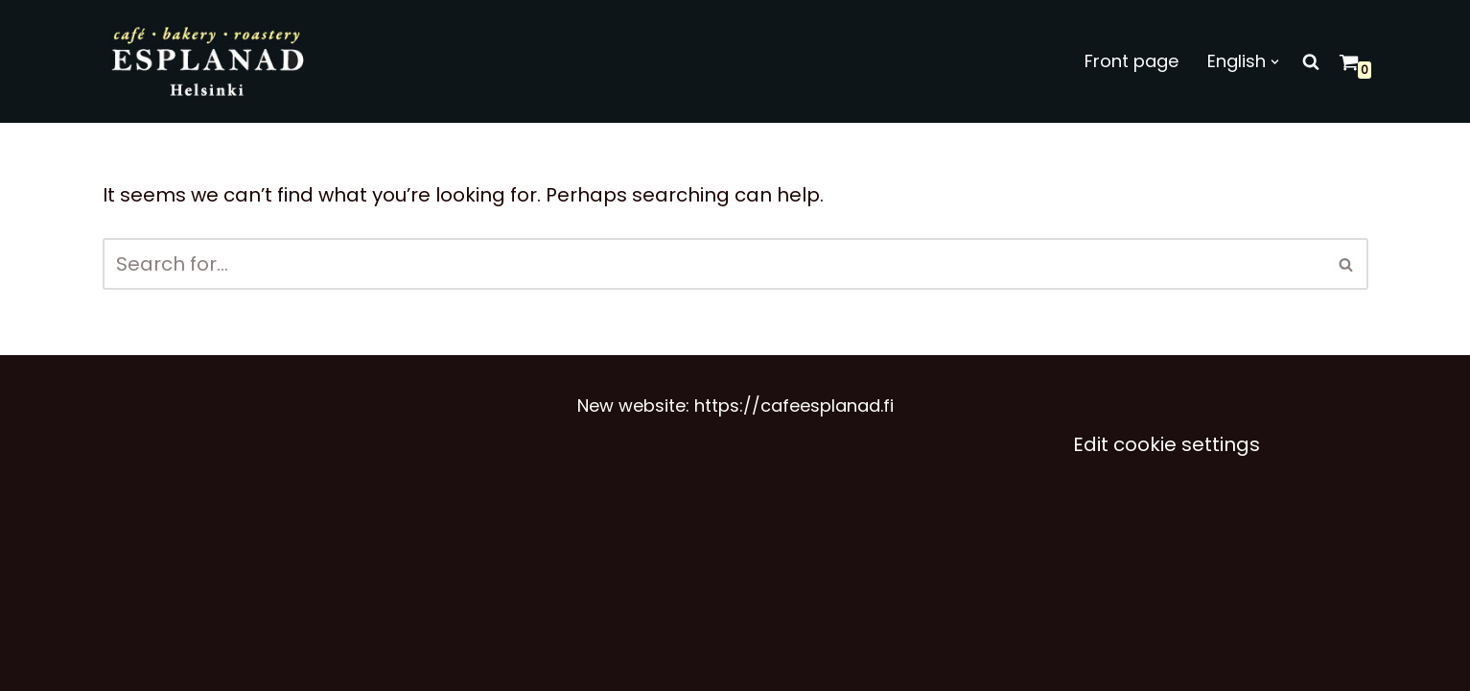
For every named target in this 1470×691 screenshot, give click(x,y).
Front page (1131, 61)
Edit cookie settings (1166, 444)
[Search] (1310, 61)
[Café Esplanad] (209, 61)
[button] (1275, 62)
